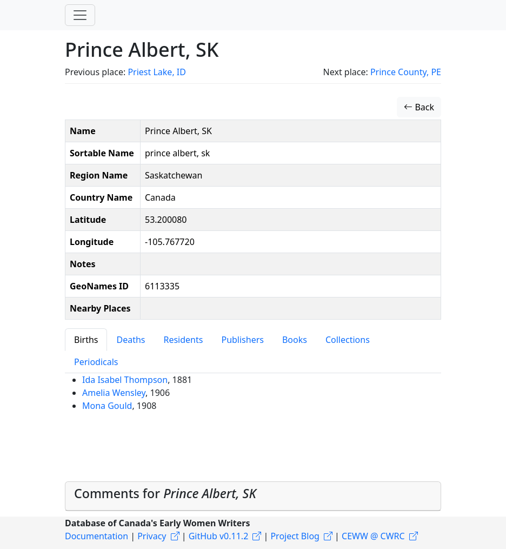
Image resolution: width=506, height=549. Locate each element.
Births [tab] (86, 340)
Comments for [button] (165, 493)
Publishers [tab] (242, 340)
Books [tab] (294, 340)
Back (419, 107)
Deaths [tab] (130, 340)
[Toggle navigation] (80, 15)
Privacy (151, 536)
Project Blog (294, 536)
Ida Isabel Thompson (125, 380)
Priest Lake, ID (157, 72)
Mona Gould (107, 406)
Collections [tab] (347, 340)
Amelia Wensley (113, 393)
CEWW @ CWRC (373, 536)
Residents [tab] (183, 340)
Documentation (96, 536)
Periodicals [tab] (96, 362)
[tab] (253, 496)
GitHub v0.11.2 (219, 536)
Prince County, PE (405, 72)
